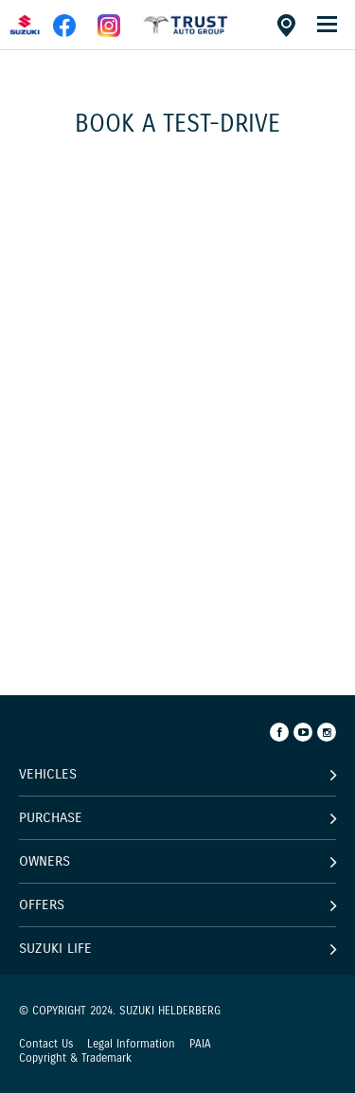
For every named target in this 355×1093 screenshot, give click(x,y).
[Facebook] (279, 732)
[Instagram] (326, 732)
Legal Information (131, 1043)
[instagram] (109, 33)
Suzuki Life (55, 948)
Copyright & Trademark (75, 1057)
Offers (41, 904)
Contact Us (46, 1043)
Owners (44, 860)
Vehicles (48, 773)
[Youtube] (302, 732)
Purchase (50, 817)
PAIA (200, 1043)
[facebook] (185, 33)
